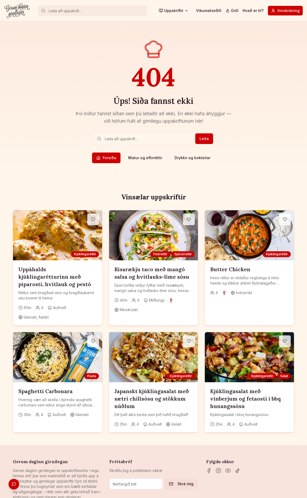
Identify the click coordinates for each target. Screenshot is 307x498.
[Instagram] (218, 470)
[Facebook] (208, 470)
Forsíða (106, 157)
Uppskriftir (174, 10)
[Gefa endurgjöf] (14, 484)
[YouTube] (228, 470)
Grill (232, 10)
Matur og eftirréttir (145, 157)
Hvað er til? (253, 10)
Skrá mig (181, 483)
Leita (204, 138)
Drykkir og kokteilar (192, 157)
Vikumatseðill (208, 10)
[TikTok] (237, 470)
